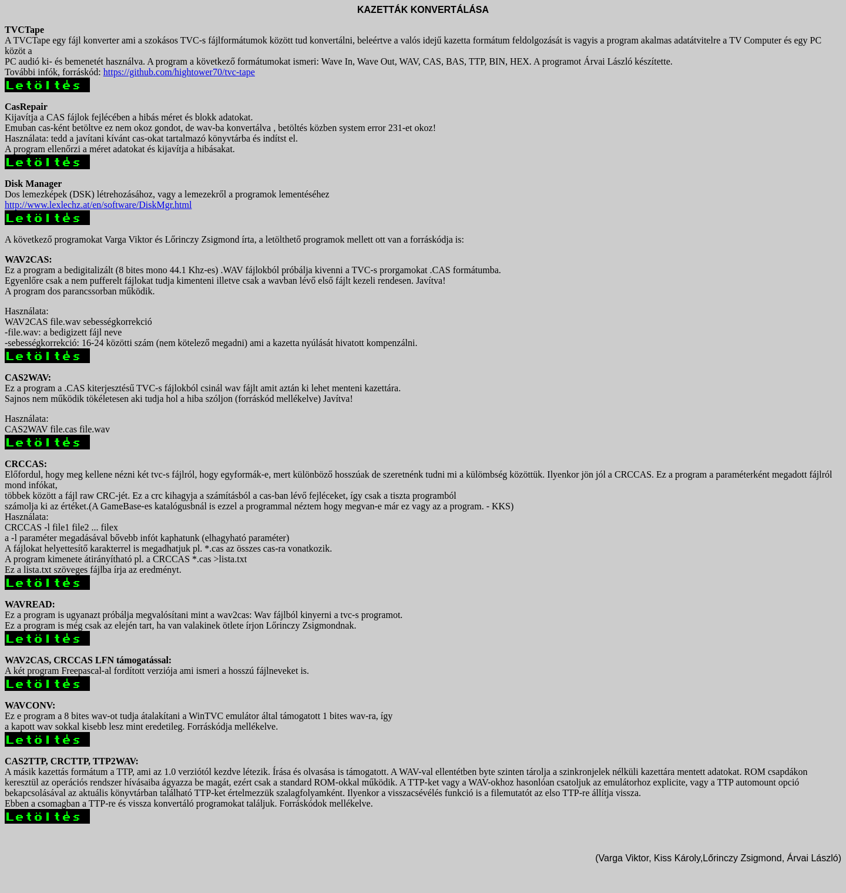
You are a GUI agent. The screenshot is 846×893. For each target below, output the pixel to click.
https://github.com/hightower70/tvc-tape (179, 72)
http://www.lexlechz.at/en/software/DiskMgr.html (98, 205)
